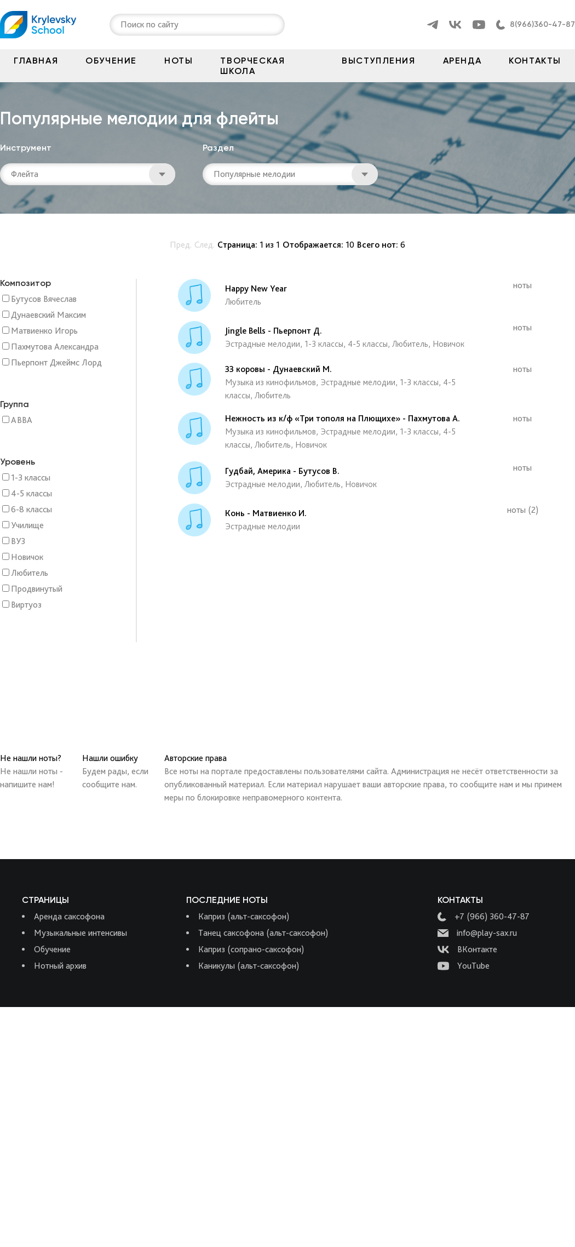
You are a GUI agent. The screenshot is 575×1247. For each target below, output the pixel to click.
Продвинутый (36, 589)
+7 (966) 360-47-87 (484, 916)
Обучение (111, 60)
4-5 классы (31, 494)
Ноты (178, 60)
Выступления (379, 60)
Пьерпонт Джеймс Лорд (56, 363)
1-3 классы (30, 478)
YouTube (464, 966)
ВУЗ (18, 541)
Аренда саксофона (69, 916)
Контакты (535, 60)
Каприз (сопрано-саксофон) (251, 949)
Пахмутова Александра (55, 347)
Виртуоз (26, 605)
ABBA (21, 420)
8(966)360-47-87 (542, 24)
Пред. (181, 244)
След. (204, 244)
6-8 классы (31, 509)
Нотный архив (60, 965)
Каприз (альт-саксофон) (243, 916)
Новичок (27, 557)
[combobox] (121, 24)
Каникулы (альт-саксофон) (248, 965)
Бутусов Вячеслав (44, 299)
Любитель (29, 573)
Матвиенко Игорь (44, 331)
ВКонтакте (467, 949)
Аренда (462, 60)
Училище (27, 525)
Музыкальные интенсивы (80, 933)
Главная (36, 60)
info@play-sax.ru (477, 933)
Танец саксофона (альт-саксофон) (263, 933)
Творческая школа (252, 65)
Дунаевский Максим (48, 315)
